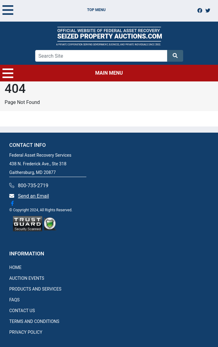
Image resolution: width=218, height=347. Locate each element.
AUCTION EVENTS (26, 278)
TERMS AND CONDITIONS (34, 321)
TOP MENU (53, 9)
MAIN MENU (62, 73)
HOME (15, 267)
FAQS (14, 299)
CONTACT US (22, 310)
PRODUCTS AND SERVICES (35, 289)
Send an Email (33, 196)
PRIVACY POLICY (25, 332)
